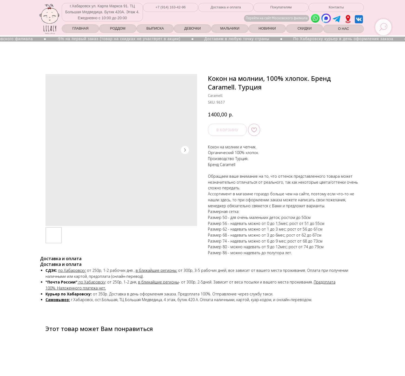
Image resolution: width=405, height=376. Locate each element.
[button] (170, 7)
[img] (348, 19)
